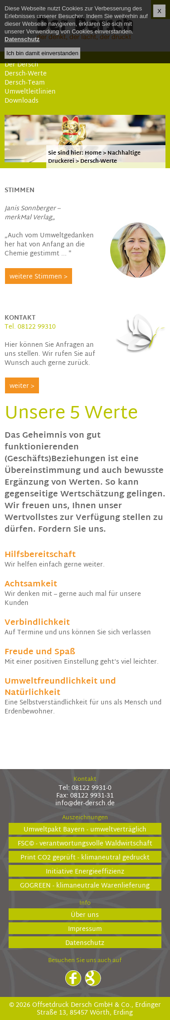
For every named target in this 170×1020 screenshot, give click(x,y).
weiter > (22, 386)
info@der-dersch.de (85, 803)
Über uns (85, 915)
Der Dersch (22, 65)
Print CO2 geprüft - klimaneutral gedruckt (85, 857)
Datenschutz (84, 943)
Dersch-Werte (26, 74)
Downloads (22, 101)
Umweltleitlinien (30, 92)
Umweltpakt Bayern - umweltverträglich (85, 829)
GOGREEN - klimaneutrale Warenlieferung (85, 885)
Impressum (85, 929)
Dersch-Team (25, 83)
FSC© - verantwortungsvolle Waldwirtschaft (85, 843)
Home (93, 153)
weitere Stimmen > (39, 277)
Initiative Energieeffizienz (85, 871)
